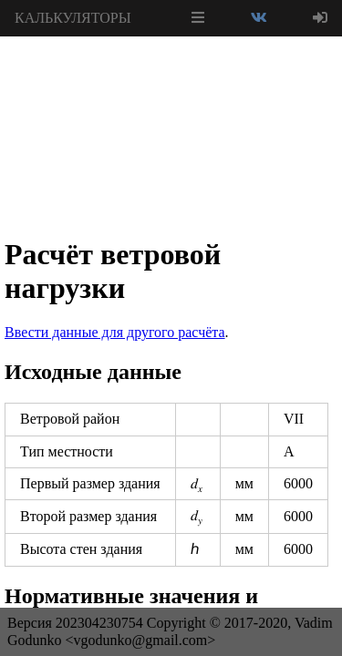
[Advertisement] (171, 82)
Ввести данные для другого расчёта (115, 332)
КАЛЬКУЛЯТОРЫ (73, 18)
